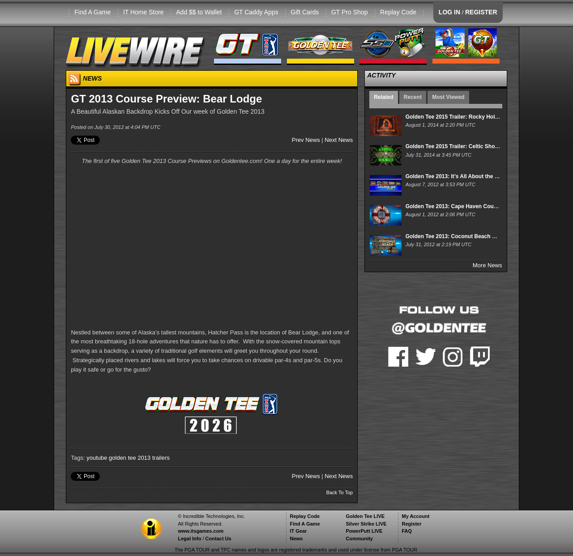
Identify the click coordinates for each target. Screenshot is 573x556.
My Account (415, 516)
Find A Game (92, 12)
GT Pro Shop (349, 12)
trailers (161, 457)
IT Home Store (143, 12)
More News (487, 265)
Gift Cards (305, 12)
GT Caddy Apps (256, 12)
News (296, 538)
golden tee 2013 (129, 457)
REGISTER (481, 12)
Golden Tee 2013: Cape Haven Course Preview (465, 206)
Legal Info (189, 538)
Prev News (306, 140)
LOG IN (449, 12)
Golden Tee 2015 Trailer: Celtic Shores (454, 146)
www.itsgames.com (200, 531)
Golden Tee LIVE (365, 516)
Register (411, 523)
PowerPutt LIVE (364, 531)
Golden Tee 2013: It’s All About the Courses (461, 176)
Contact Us (218, 538)
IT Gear (298, 531)
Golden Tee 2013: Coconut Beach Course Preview (469, 236)
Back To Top (339, 492)
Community (359, 538)
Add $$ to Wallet (199, 12)
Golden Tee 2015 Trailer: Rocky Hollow (455, 117)
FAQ (407, 531)
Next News (339, 140)
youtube (96, 457)
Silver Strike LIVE (366, 523)
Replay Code (398, 12)
